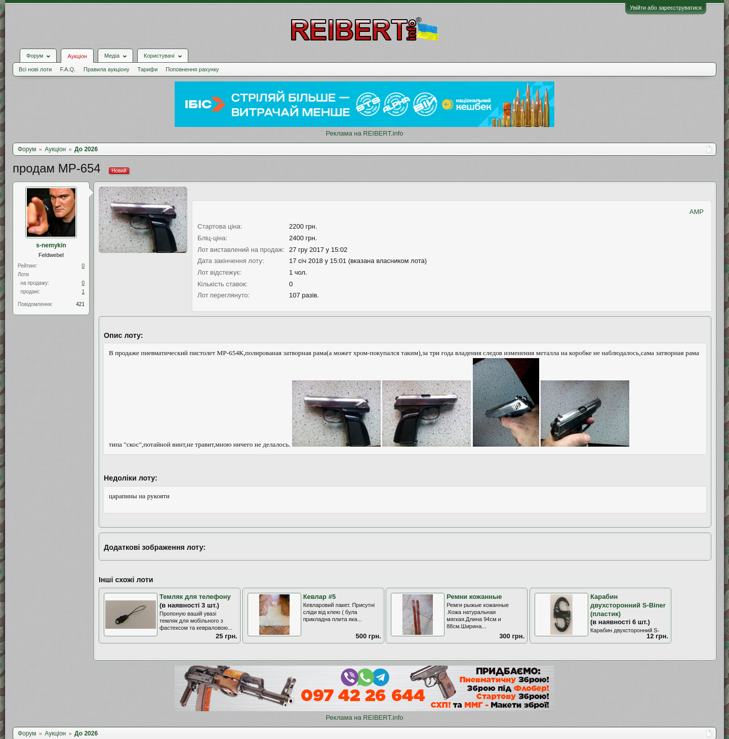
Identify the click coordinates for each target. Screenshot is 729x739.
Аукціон (77, 56)
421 (80, 304)
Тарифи (148, 69)
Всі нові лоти (35, 69)
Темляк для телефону (195, 596)
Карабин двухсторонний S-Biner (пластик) (628, 605)
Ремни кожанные (474, 596)
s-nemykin (51, 245)
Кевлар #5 (319, 596)
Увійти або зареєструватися (666, 8)
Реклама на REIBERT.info (364, 133)
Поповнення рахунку (192, 69)
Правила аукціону (106, 69)
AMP (697, 211)
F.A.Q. (67, 69)
